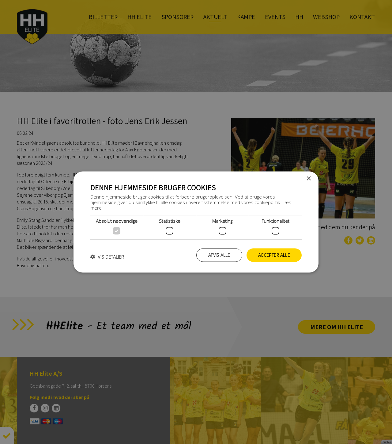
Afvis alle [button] (219, 255)
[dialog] (196, 222)
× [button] (308, 178)
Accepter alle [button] (274, 255)
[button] (107, 256)
